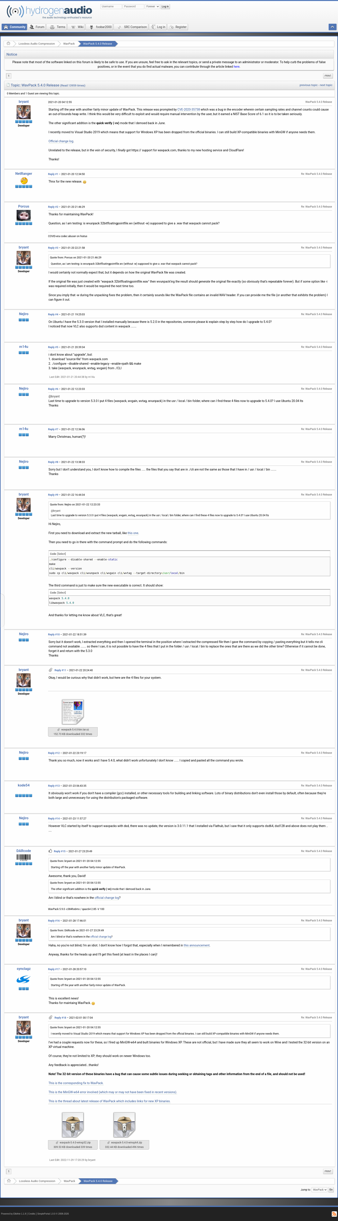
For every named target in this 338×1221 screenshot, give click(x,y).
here (236, 66)
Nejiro (23, 314)
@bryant (54, 396)
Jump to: (306, 1189)
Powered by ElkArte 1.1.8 (13, 1214)
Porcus (23, 206)
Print (328, 75)
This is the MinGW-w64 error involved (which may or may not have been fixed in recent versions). (113, 1092)
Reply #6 (53, 389)
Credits (31, 1214)
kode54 (24, 785)
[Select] (61, 553)
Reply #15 (60, 851)
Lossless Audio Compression (37, 43)
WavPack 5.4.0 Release (97, 43)
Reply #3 (53, 247)
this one (133, 533)
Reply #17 (54, 969)
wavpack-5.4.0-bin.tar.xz (73, 729)
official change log (107, 897)
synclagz (24, 969)
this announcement (197, 945)
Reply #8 (53, 462)
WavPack (69, 43)
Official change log (61, 141)
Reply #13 (54, 785)
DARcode (23, 851)
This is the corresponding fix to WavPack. (76, 1083)
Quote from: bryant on (75, 861)
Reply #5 (53, 347)
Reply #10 (54, 634)
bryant (24, 102)
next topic (326, 85)
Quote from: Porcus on (75, 257)
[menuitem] (328, 75)
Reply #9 (53, 494)
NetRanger (23, 174)
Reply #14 (54, 818)
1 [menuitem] (8, 75)
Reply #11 (60, 670)
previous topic (309, 85)
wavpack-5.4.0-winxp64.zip (124, 1142)
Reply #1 (53, 174)
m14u (23, 347)
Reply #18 (60, 1017)
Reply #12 (54, 753)
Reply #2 (53, 206)
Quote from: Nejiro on (75, 504)
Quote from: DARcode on (77, 930)
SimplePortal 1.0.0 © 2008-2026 (53, 1214)
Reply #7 (53, 429)
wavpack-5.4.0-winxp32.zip (73, 1142)
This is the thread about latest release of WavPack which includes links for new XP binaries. (110, 1101)
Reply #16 (54, 920)
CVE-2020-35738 (188, 109)
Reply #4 (53, 314)
